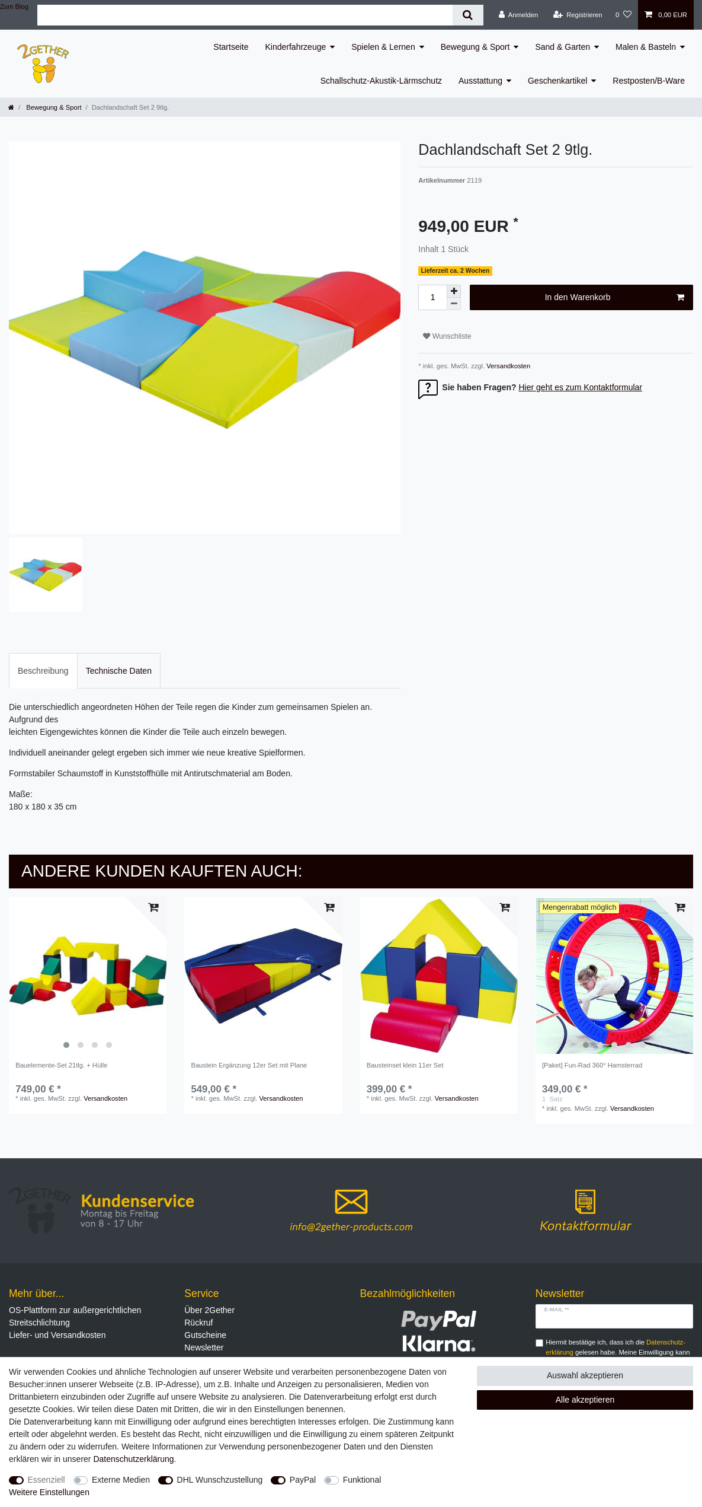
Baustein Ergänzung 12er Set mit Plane (249, 1065)
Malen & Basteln (646, 47)
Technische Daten (119, 671)
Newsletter (203, 1347)
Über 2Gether (209, 1310)
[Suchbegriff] (245, 15)
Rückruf (198, 1322)
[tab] (43, 670)
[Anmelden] (518, 15)
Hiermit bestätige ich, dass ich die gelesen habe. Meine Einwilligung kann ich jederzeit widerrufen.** (618, 1352)
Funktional (362, 1479)
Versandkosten (507, 365)
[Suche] (468, 15)
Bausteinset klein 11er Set (405, 1065)
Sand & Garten (562, 47)
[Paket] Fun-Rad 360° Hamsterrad (592, 1065)
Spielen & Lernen (383, 47)
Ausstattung (480, 80)
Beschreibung (43, 671)
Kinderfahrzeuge (295, 47)
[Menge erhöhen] (454, 291)
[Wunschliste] (623, 15)
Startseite (230, 47)
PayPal (303, 1479)
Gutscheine (205, 1335)
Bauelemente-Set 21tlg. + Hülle (61, 1065)
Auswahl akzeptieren (585, 1375)
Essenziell (46, 1479)
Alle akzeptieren (585, 1399)
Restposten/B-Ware (649, 80)
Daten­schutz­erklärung (133, 1459)
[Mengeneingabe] (432, 297)
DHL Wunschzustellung (220, 1479)
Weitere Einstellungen (49, 1492)
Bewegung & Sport (475, 47)
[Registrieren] (577, 15)
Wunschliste (447, 336)
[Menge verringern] (454, 304)
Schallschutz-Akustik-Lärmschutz (381, 80)
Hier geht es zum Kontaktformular (581, 387)
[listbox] (87, 975)
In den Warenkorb (614, 297)
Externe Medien (121, 1479)
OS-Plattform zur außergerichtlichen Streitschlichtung (75, 1316)
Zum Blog (14, 6)
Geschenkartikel (557, 80)
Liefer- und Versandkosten (57, 1335)
